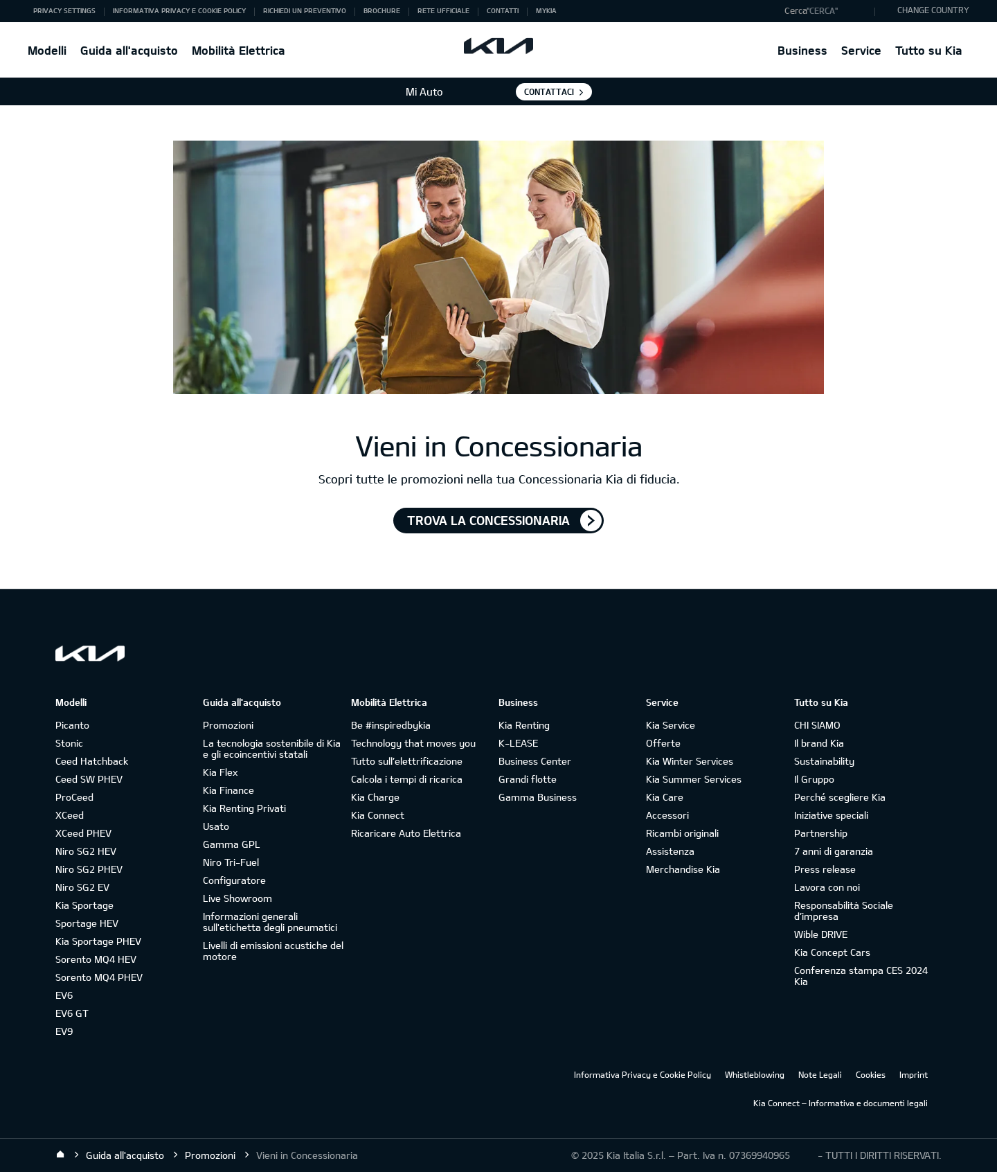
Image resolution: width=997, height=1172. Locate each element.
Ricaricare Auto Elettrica (406, 833)
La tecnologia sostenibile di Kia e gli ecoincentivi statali (272, 748)
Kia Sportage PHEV (98, 941)
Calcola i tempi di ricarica (406, 779)
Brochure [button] (381, 10)
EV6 (64, 995)
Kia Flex (220, 772)
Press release (825, 869)
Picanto (72, 725)
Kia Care (664, 797)
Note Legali (820, 1074)
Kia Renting (524, 725)
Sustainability (824, 761)
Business (802, 50)
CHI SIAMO (817, 725)
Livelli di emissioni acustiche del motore (273, 950)
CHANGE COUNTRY (933, 10)
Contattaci (549, 91)
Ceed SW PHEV (89, 779)
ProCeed (74, 797)
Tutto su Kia (928, 50)
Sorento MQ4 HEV (95, 959)
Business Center (534, 761)
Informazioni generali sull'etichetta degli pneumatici (270, 921)
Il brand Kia (819, 743)
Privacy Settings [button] (64, 10)
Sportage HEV (86, 923)
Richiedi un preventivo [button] (304, 10)
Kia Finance (228, 790)
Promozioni (228, 725)
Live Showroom (237, 898)
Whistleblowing (754, 1074)
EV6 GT (72, 1013)
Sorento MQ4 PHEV (99, 977)
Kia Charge (375, 797)
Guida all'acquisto (129, 50)
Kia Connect (377, 815)
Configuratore (234, 880)
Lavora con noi (827, 887)
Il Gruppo (814, 779)
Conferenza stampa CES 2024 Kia (861, 975)
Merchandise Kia (683, 869)
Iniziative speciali (831, 815)
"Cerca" (822, 10)
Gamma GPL (231, 844)
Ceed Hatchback (91, 761)
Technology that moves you (413, 743)
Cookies (871, 1074)
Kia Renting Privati (244, 808)
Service (861, 50)
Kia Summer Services (694, 779)
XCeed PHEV (83, 833)
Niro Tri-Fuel (231, 862)
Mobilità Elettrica (238, 50)
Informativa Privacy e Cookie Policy (642, 1074)
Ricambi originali (682, 833)
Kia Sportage (84, 905)
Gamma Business (537, 797)
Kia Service (670, 725)
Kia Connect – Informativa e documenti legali (840, 1103)
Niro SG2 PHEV (89, 869)
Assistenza (670, 851)
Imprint (913, 1074)
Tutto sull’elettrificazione (406, 761)
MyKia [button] (546, 10)
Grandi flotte (527, 779)
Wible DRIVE (820, 934)
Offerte (663, 743)
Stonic (69, 743)
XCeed (69, 815)
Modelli (47, 50)
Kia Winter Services (689, 761)
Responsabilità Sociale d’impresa (843, 910)
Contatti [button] (503, 10)
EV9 (64, 1031)
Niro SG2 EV (82, 887)
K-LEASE (518, 743)
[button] (826, 11)
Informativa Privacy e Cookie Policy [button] (179, 10)
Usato (216, 826)
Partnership (820, 833)
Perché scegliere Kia (840, 797)
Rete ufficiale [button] (443, 10)
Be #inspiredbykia (391, 725)
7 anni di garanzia (833, 851)
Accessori (667, 815)
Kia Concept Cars (832, 952)
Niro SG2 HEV (85, 851)
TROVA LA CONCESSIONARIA (488, 520)
